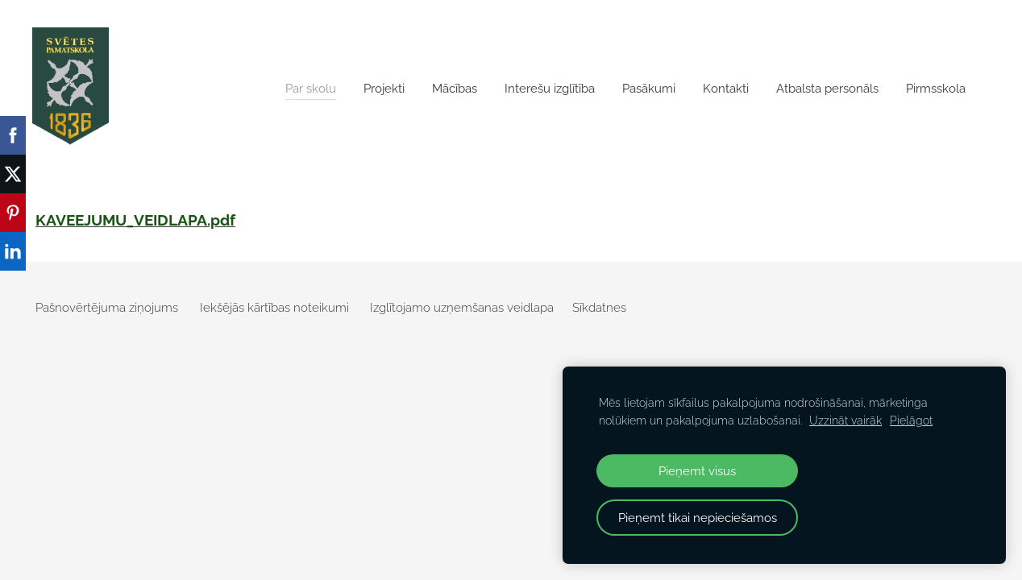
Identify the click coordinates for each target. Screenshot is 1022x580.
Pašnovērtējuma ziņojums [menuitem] (106, 307)
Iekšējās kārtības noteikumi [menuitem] (274, 307)
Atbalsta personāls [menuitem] (827, 88)
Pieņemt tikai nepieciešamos (697, 517)
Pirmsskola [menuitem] (936, 88)
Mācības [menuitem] (454, 88)
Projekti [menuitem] (384, 88)
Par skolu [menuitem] (310, 88)
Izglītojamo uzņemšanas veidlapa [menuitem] (462, 307)
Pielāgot (911, 420)
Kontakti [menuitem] (726, 88)
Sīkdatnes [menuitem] (599, 307)
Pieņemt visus (697, 471)
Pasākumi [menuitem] (648, 88)
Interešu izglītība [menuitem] (550, 88)
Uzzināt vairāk (845, 420)
